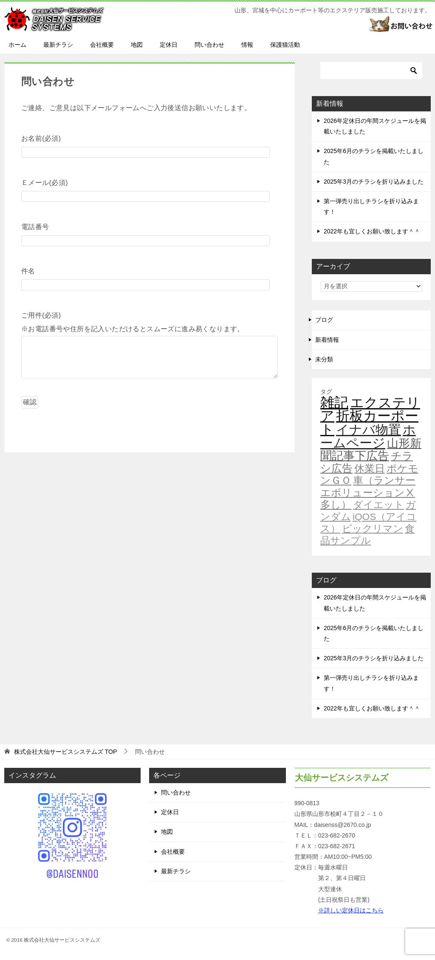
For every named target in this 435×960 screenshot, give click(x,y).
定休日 (169, 44)
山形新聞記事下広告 (370, 449)
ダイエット (378, 504)
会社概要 (102, 44)
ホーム (17, 44)
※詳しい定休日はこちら (351, 910)
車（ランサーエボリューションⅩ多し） (367, 492)
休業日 (369, 468)
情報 (247, 44)
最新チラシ (58, 44)
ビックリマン (372, 528)
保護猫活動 (285, 44)
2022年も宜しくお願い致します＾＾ (372, 231)
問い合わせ (209, 44)
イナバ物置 (368, 430)
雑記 (334, 402)
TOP (65, 751)
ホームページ (368, 436)
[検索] (371, 70)
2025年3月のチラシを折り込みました (374, 181)
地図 (137, 44)
